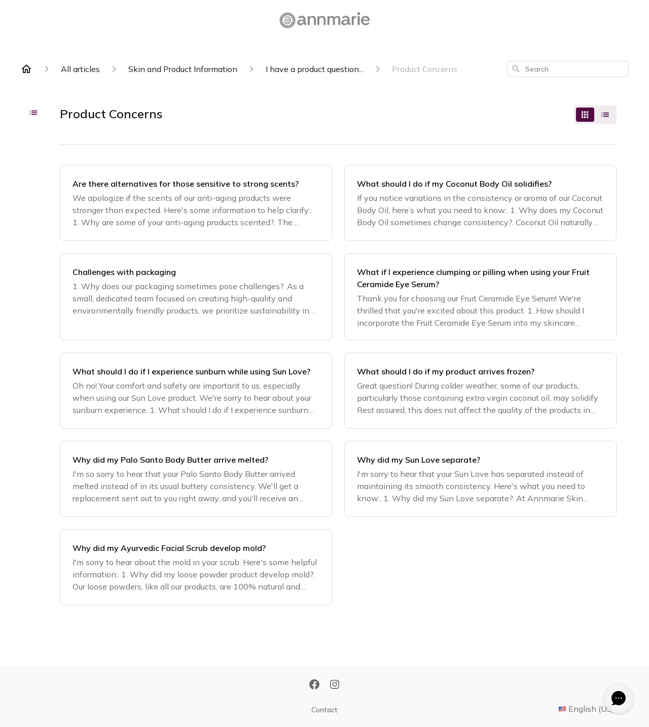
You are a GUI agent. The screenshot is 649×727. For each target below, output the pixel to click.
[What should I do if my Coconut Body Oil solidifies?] (480, 203)
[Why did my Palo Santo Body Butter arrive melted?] (196, 479)
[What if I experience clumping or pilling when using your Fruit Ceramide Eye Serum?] (480, 296)
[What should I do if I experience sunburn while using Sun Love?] (196, 391)
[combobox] (568, 69)
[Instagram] (335, 685)
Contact (324, 709)
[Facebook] (314, 685)
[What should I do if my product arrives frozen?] (480, 391)
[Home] (26, 69)
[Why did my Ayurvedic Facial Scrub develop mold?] (196, 567)
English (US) (593, 709)
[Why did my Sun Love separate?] (480, 479)
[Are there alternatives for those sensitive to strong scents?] (196, 203)
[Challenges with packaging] (196, 296)
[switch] (595, 115)
